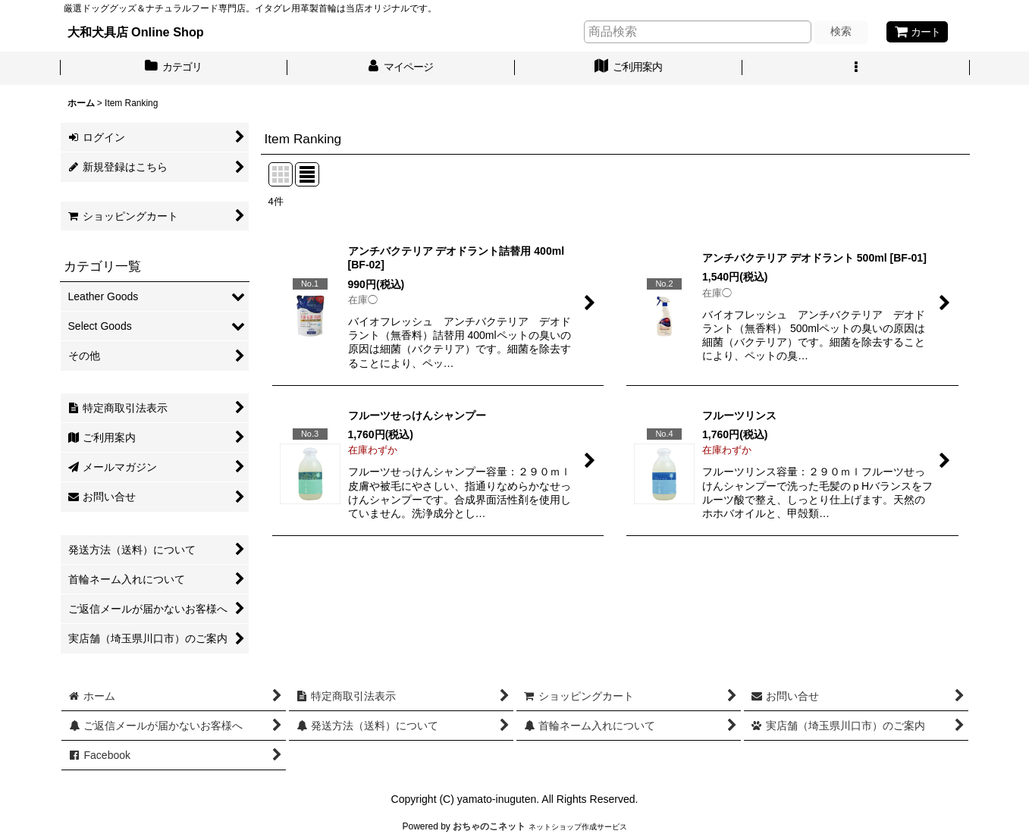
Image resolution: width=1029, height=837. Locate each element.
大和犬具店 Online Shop (135, 32)
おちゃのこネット (489, 826)
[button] (856, 68)
